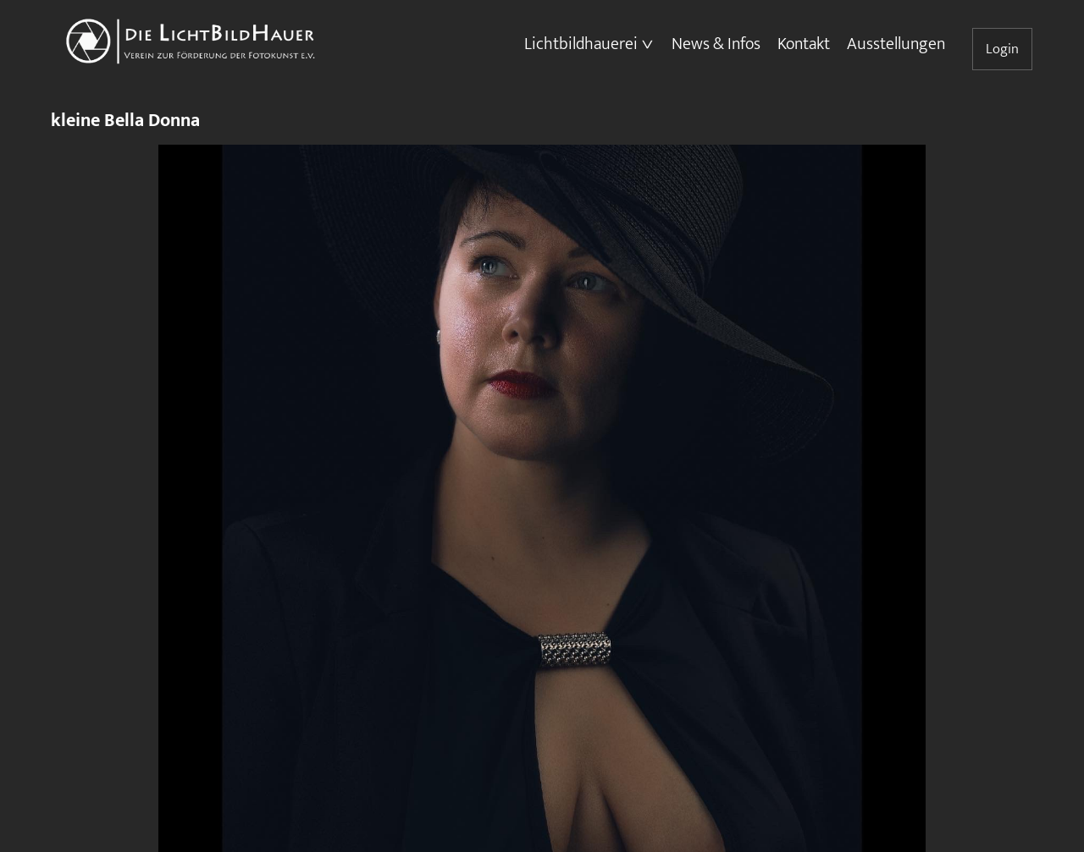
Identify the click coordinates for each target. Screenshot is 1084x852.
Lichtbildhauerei (581, 44)
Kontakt (803, 44)
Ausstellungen (896, 44)
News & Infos (716, 44)
